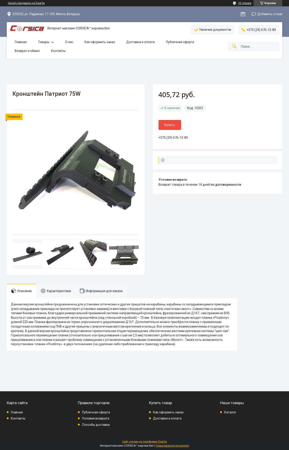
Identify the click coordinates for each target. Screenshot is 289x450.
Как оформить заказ (99, 42)
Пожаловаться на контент (172, 445)
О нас (69, 42)
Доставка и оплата (140, 42)
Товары (43, 42)
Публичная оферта (180, 42)
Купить (169, 125)
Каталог (230, 412)
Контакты (58, 51)
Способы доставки (96, 425)
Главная (21, 42)
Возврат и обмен (27, 51)
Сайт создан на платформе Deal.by (144, 441)
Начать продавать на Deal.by (26, 3)
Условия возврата (95, 418)
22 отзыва (244, 3)
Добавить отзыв (269, 14)
